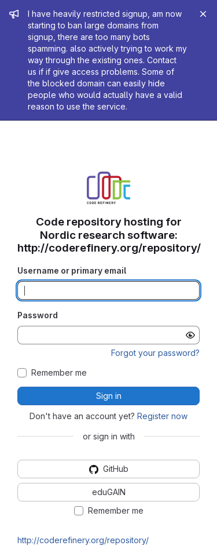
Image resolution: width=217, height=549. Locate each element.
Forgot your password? (155, 353)
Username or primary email (71, 270)
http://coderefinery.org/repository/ (83, 540)
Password (37, 315)
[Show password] (190, 335)
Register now (162, 416)
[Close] (203, 14)
